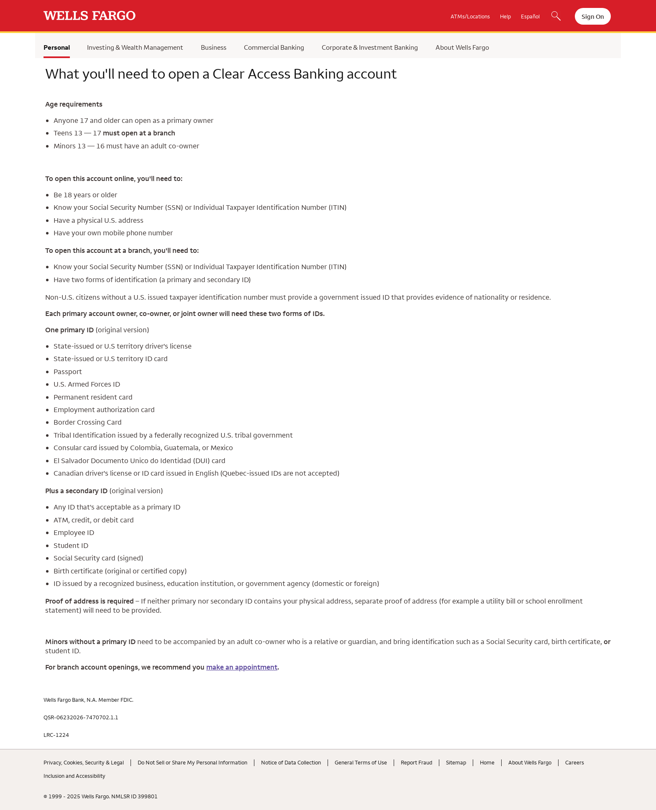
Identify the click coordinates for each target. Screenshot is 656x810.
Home (487, 762)
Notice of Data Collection (291, 762)
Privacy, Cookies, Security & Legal (84, 762)
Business (213, 47)
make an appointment (241, 667)
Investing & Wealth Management (135, 47)
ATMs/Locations (470, 16)
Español (530, 16)
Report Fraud (416, 762)
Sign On (593, 16)
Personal (57, 47)
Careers (574, 762)
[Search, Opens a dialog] (556, 16)
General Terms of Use (361, 762)
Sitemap (456, 762)
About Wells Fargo (462, 47)
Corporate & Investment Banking (370, 47)
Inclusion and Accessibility (74, 775)
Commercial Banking (274, 47)
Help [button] (505, 16)
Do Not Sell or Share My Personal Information (192, 762)
